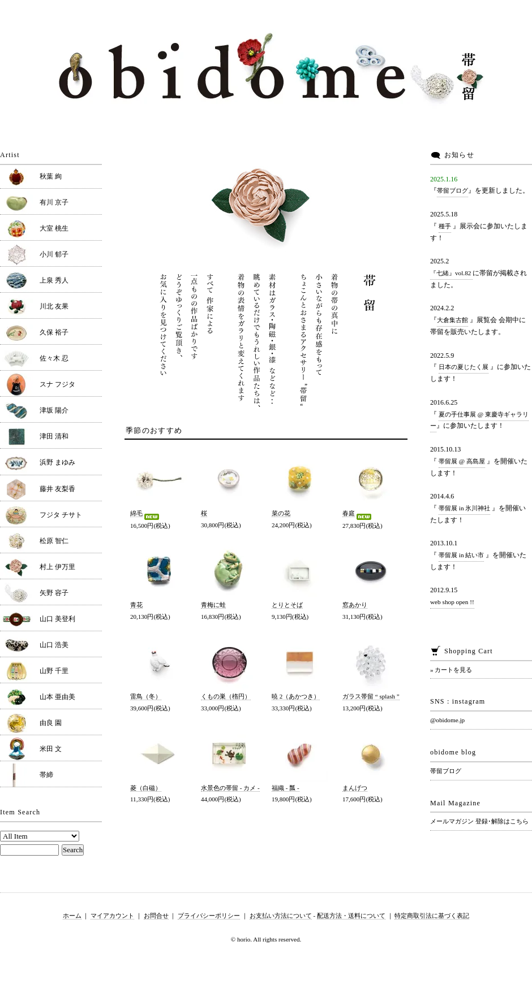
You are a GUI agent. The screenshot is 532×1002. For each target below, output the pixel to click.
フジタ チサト (61, 515)
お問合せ (156, 915)
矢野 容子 (54, 593)
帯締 (46, 775)
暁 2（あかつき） (296, 696)
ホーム (72, 915)
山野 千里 (54, 671)
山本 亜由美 (57, 697)
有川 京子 (54, 202)
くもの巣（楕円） (226, 696)
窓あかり (354, 604)
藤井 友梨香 (57, 489)
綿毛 (145, 513)
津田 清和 (54, 436)
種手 (445, 226)
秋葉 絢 (51, 176)
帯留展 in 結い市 (461, 555)
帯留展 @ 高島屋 (462, 461)
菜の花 (281, 513)
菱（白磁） (145, 787)
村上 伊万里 (57, 567)
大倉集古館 (452, 319)
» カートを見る (451, 669)
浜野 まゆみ (57, 462)
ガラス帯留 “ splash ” (371, 696)
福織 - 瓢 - (285, 787)
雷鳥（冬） (145, 696)
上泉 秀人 (54, 280)
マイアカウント (112, 915)
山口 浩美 (54, 645)
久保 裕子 (54, 332)
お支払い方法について (281, 915)
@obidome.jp (447, 720)
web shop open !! (452, 601)
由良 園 (51, 723)
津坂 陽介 (54, 410)
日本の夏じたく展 (463, 366)
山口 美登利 (57, 619)
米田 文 (51, 749)
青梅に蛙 (213, 604)
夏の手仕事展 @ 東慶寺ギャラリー (479, 420)
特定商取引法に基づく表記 (431, 915)
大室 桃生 (54, 228)
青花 (136, 604)
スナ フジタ (57, 384)
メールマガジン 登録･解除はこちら (479, 821)
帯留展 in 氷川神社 (464, 508)
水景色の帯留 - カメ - (230, 787)
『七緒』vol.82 (451, 273)
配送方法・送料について (351, 915)
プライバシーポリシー (209, 915)
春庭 (357, 513)
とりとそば (287, 604)
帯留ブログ (452, 190)
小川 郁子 (54, 254)
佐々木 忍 (54, 358)
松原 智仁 (54, 541)
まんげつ (354, 787)
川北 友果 (54, 306)
